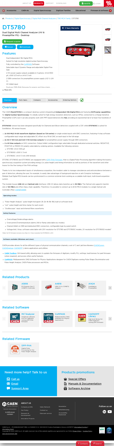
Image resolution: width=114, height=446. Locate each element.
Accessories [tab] (53, 100)
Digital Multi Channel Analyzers (44, 18)
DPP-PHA (26, 346)
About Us (26, 403)
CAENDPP (18, 248)
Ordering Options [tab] (69, 100)
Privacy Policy (77, 431)
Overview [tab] (8, 100)
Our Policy (24, 410)
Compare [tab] (37, 100)
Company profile (27, 407)
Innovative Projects (27, 418)
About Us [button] (27, 3)
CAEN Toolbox (11, 253)
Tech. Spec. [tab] (23, 100)
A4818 (23, 190)
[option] (80, 49)
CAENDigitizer (7, 248)
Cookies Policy (87, 431)
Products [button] (38, 3)
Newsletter (62, 406)
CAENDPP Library (93, 315)
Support (50, 3)
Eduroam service (46, 413)
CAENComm (99, 245)
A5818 (17, 190)
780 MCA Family (64, 18)
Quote (86, 3)
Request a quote (12, 41)
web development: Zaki (9, 433)
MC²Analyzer (27, 314)
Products (9, 18)
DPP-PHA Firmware (54, 160)
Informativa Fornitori (80, 427)
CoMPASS (28, 64)
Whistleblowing (64, 409)
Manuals (9, 47)
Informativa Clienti (8, 429)
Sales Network (45, 407)
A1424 (91, 284)
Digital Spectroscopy (23, 18)
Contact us (44, 410)
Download (61, 3)
